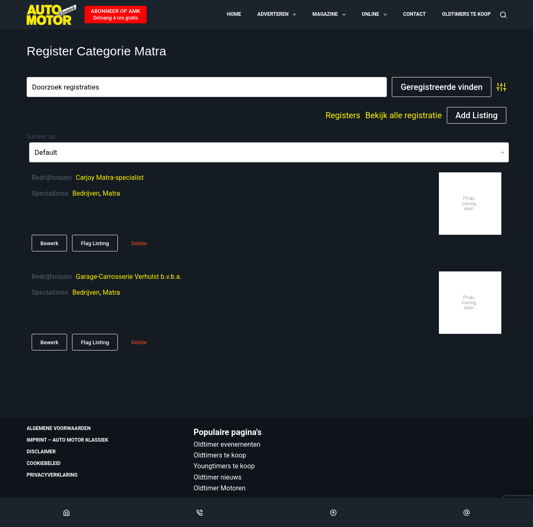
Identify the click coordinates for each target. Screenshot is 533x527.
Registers (343, 115)
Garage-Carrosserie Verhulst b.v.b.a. (129, 277)
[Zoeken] (503, 15)
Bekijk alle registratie (403, 115)
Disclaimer (41, 452)
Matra (111, 193)
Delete (139, 243)
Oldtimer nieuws (218, 477)
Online (375, 15)
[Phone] (199, 512)
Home (234, 14)
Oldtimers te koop (466, 14)
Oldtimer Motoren (220, 488)
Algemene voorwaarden (59, 428)
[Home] (66, 512)
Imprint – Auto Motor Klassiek (67, 440)
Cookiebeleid (43, 463)
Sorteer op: (42, 136)
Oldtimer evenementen (227, 444)
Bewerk (49, 243)
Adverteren (277, 15)
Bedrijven (86, 193)
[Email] (466, 512)
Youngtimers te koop (224, 466)
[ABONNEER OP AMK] (116, 14)
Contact (414, 14)
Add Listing (477, 115)
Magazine (329, 15)
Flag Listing (95, 243)
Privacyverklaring (52, 475)
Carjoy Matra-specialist (110, 177)
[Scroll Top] (333, 512)
